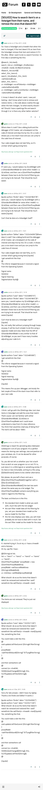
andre (6, 163)
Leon (5, 43)
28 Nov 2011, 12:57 (20, 193)
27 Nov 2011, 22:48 (20, 124)
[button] (3, 786)
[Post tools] (40, 117)
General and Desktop (9, 28)
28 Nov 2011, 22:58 (20, 540)
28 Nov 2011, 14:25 (20, 442)
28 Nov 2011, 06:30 (21, 163)
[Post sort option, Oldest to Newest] (4, 35)
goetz (6, 124)
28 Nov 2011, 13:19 (21, 292)
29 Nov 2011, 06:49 (21, 619)
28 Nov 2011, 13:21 (21, 352)
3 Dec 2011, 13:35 (19, 689)
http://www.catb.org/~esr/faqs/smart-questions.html (16, 152)
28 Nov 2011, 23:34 (20, 596)
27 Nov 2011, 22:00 (20, 43)
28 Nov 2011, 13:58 (20, 407)
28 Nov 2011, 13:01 (20, 231)
